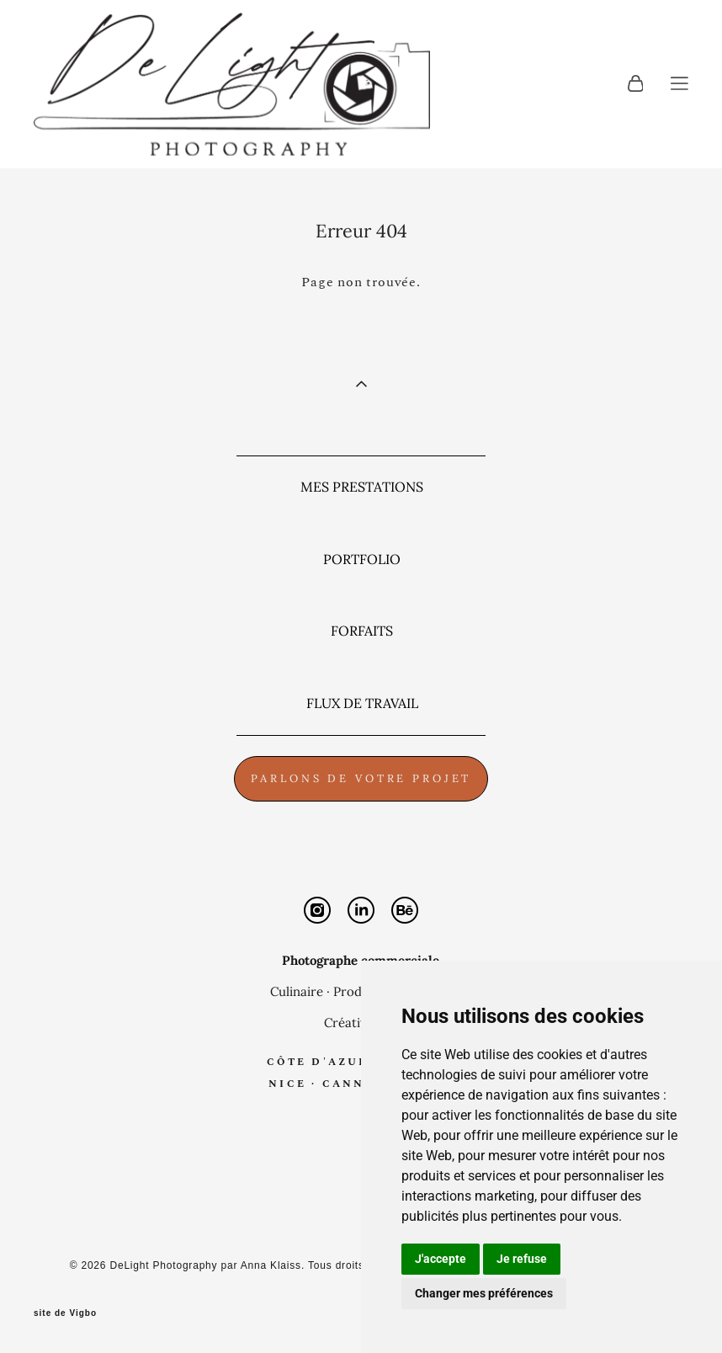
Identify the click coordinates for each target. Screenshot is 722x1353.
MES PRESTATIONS (361, 486)
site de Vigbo (65, 1313)
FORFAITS (362, 630)
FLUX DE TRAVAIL (362, 703)
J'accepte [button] (440, 1258)
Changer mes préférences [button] (484, 1293)
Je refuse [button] (521, 1258)
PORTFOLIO (362, 559)
